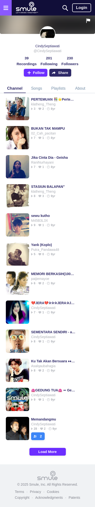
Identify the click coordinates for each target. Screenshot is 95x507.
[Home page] (27, 8)
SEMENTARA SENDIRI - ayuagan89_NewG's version (53, 332)
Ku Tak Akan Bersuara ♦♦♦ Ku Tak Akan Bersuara (53, 361)
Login (81, 7)
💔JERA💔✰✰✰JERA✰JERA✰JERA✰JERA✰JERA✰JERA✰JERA (53, 303)
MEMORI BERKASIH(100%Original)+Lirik (53, 274)
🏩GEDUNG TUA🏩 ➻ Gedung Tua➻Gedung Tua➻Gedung (53, 390)
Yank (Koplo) (41, 245)
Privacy (35, 492)
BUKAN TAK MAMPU (48, 128)
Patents (74, 497)
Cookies (53, 492)
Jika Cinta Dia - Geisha (49, 157)
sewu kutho (40, 216)
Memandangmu (43, 419)
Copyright (22, 497)
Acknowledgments (49, 497)
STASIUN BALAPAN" (48, 187)
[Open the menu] (6, 8)
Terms (19, 492)
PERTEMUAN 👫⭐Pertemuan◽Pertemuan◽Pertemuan (53, 99)
